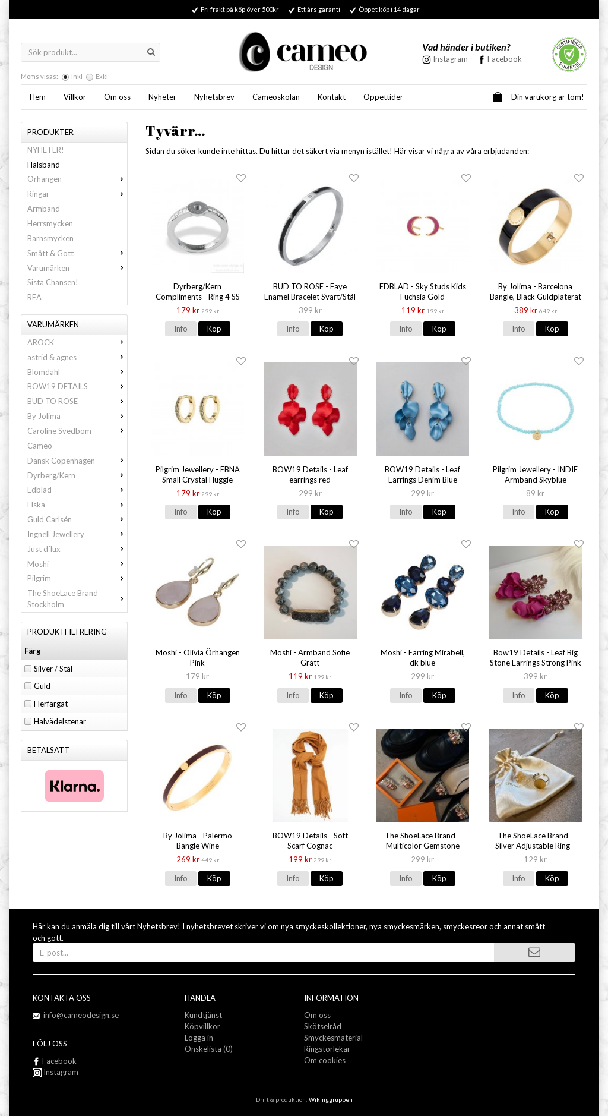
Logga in (199, 1037)
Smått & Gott (77, 253)
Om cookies (325, 1060)
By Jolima (77, 416)
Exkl (102, 76)
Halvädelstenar (60, 721)
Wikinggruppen (331, 1099)
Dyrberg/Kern (77, 475)
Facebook (504, 59)
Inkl (77, 76)
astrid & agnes (77, 357)
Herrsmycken (50, 223)
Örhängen (77, 179)
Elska (77, 504)
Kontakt (332, 97)
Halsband (43, 164)
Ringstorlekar (327, 1049)
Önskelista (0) (209, 1049)
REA (34, 297)
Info (181, 328)
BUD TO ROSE (77, 401)
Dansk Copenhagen (77, 460)
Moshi (77, 564)
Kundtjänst (203, 1015)
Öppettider (383, 97)
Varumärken (77, 268)
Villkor (75, 97)
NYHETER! (45, 150)
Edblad (77, 489)
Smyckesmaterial (333, 1037)
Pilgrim (77, 578)
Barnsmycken (50, 238)
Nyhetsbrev (214, 97)
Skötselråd (322, 1026)
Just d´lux (77, 549)
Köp (214, 328)
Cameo (39, 445)
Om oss (117, 97)
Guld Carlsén (77, 519)
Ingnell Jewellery (77, 534)
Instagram (55, 1072)
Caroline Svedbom (77, 431)
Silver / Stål (53, 668)
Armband (43, 208)
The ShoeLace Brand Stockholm (77, 598)
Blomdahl (77, 372)
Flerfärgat (51, 703)
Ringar (77, 193)
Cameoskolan (276, 97)
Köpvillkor (202, 1026)
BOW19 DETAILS (77, 386)
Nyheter (162, 97)
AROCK (77, 342)
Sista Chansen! (52, 282)
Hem (38, 97)
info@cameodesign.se (81, 1015)
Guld (42, 686)
